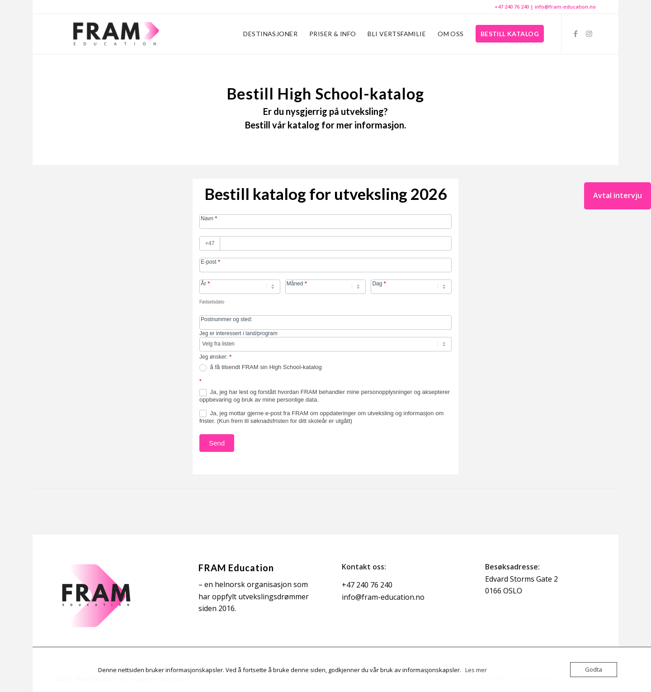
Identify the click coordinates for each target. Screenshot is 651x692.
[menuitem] (270, 34)
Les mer (476, 670)
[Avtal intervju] (617, 195)
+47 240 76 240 (512, 6)
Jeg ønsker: (215, 356)
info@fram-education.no (565, 6)
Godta (593, 669)
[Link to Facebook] (575, 33)
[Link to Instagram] (589, 33)
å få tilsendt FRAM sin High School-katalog (260, 367)
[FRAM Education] (115, 34)
